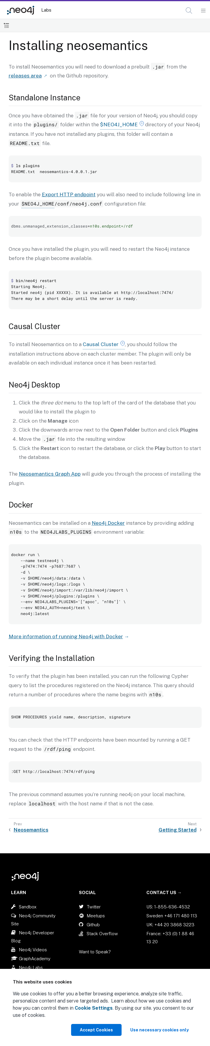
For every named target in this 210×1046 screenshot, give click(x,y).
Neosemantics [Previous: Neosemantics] (31, 830)
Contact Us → (164, 892)
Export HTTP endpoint (69, 194)
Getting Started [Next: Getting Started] (178, 830)
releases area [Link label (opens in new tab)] (25, 76)
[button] (189, 10)
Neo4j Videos (33, 949)
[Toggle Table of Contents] (6, 25)
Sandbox (27, 906)
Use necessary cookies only (159, 1030)
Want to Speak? (95, 951)
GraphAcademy (34, 958)
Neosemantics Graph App (50, 474)
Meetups (96, 915)
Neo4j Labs (31, 967)
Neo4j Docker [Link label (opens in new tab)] (108, 523)
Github (93, 924)
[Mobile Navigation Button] (203, 10)
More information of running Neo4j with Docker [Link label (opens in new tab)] (66, 636)
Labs (46, 10)
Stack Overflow (102, 933)
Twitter (94, 906)
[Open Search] (189, 10)
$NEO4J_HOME (119, 124)
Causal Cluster (101, 344)
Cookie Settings (94, 1008)
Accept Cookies (96, 1030)
